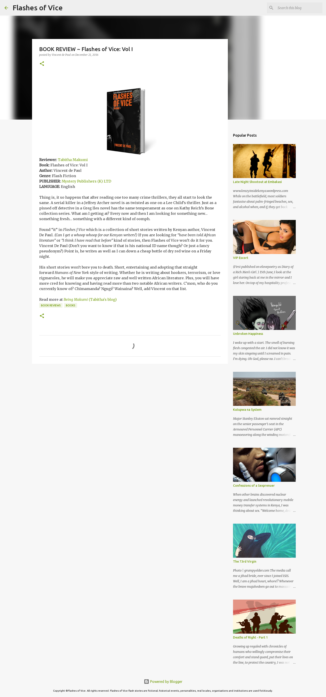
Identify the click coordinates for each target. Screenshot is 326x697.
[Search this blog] (298, 7)
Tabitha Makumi (73, 159)
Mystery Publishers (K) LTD (86, 181)
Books (70, 305)
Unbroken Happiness (248, 334)
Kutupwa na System (247, 409)
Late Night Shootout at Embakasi (257, 182)
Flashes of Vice (38, 8)
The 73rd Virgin (244, 561)
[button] (42, 64)
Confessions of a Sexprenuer (254, 485)
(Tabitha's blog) (90, 299)
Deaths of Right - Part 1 (250, 637)
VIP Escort (240, 258)
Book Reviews (51, 305)
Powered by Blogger (163, 682)
